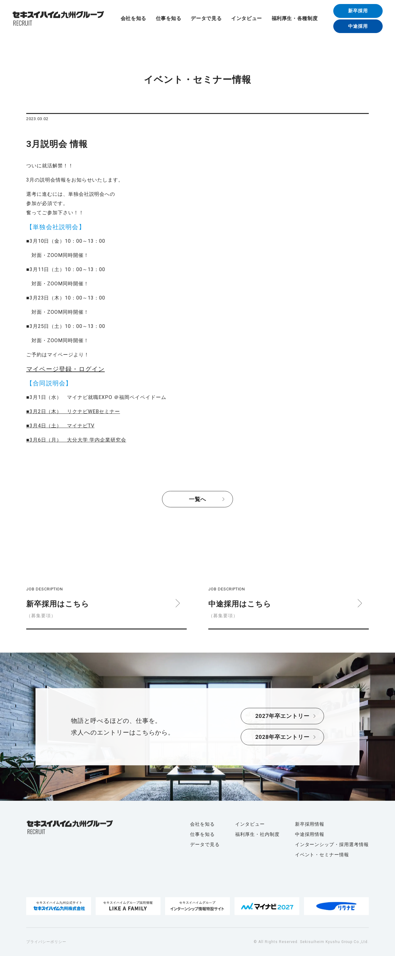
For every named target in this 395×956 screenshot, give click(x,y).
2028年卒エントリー (282, 737)
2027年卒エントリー (282, 716)
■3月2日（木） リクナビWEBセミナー (73, 411)
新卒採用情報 (310, 824)
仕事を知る (168, 18)
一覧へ (197, 499)
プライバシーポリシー (46, 942)
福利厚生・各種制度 (295, 18)
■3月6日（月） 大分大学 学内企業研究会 (76, 440)
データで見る (206, 18)
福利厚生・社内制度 (257, 834)
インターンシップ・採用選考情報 (332, 844)
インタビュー (246, 18)
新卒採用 (358, 11)
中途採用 (358, 26)
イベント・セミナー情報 (322, 854)
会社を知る (133, 18)
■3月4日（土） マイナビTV (60, 426)
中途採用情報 (310, 834)
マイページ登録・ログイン (65, 369)
